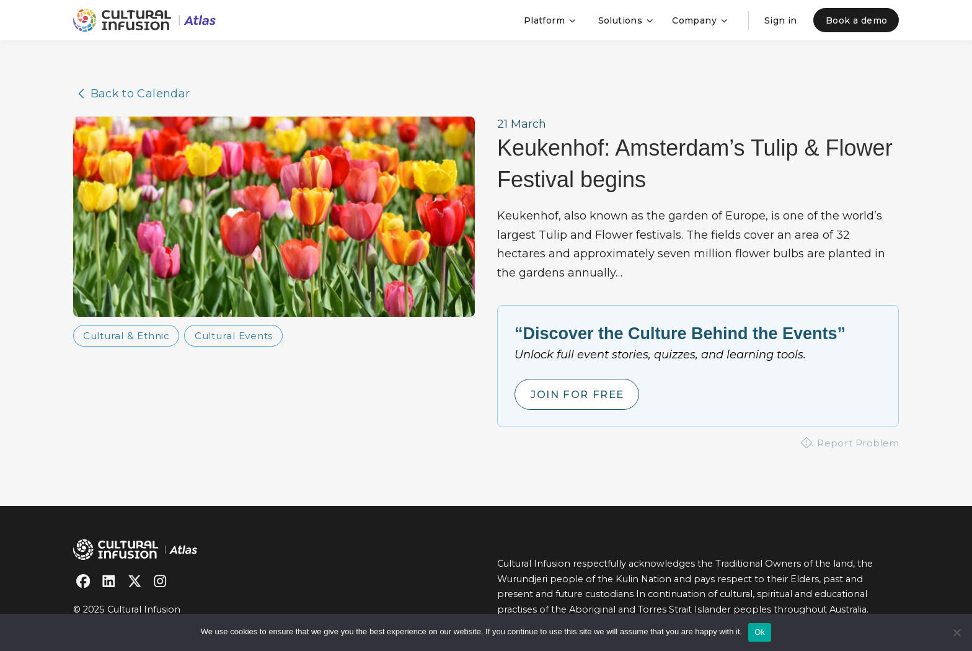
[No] (956, 632)
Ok (759, 632)
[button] (548, 20)
